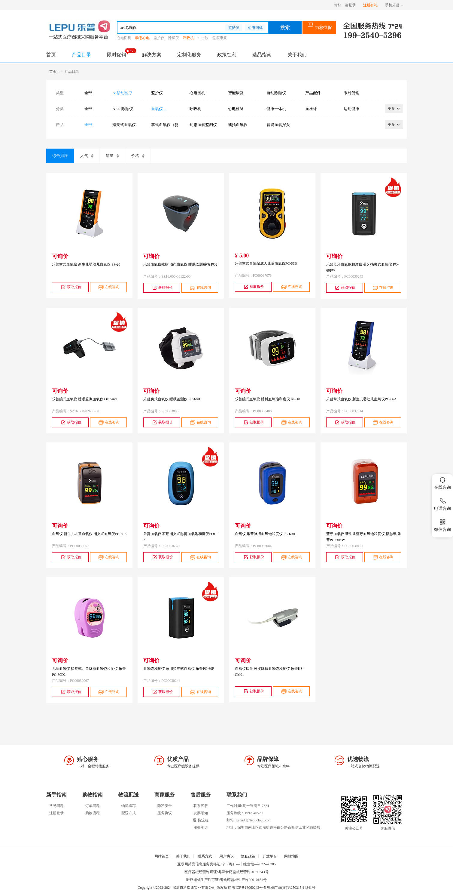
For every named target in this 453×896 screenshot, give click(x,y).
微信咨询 (442, 524)
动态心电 (142, 38)
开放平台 (270, 856)
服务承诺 (200, 827)
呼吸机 (188, 38)
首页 (51, 54)
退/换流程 (200, 820)
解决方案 (151, 54)
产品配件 (313, 93)
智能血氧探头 (278, 124)
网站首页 (161, 856)
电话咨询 (442, 503)
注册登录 (56, 813)
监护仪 (233, 28)
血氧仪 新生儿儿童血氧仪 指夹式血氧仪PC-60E (89, 534)
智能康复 (236, 93)
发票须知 (200, 813)
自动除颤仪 (276, 93)
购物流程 (92, 813)
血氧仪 (157, 108)
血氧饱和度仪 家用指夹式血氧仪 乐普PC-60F (178, 669)
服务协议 (164, 813)
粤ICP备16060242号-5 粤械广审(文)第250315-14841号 (273, 887)
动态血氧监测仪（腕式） (203, 124)
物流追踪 (128, 806)
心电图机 (255, 28)
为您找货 (319, 27)
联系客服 (200, 806)
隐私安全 (164, 806)
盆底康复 (219, 38)
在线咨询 (108, 287)
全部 (88, 93)
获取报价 (70, 287)
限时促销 (116, 54)
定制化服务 (189, 54)
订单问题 (92, 806)
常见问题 (56, 806)
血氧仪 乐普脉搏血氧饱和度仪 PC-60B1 (266, 534)
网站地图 (291, 856)
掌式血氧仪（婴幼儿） (164, 124)
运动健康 (351, 108)
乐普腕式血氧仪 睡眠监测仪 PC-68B (171, 399)
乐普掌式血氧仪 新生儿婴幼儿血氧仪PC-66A (361, 399)
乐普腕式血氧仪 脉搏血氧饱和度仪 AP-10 (267, 399)
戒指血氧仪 (238, 124)
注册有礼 (370, 5)
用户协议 (226, 856)
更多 (394, 108)
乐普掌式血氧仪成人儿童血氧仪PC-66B (266, 263)
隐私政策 (248, 856)
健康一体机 (276, 108)
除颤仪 (173, 38)
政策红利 (226, 54)
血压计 (311, 108)
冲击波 (203, 38)
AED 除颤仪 (122, 108)
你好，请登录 (345, 5)
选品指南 (262, 54)
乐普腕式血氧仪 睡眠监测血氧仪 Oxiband (84, 399)
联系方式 (205, 856)
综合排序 (60, 155)
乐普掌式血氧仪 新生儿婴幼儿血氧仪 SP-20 (86, 264)
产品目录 (81, 54)
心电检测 (236, 108)
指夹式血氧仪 (124, 124)
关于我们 (297, 54)
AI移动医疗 (122, 93)
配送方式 (128, 813)
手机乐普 (394, 5)
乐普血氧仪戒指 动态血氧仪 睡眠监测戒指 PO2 (180, 264)
